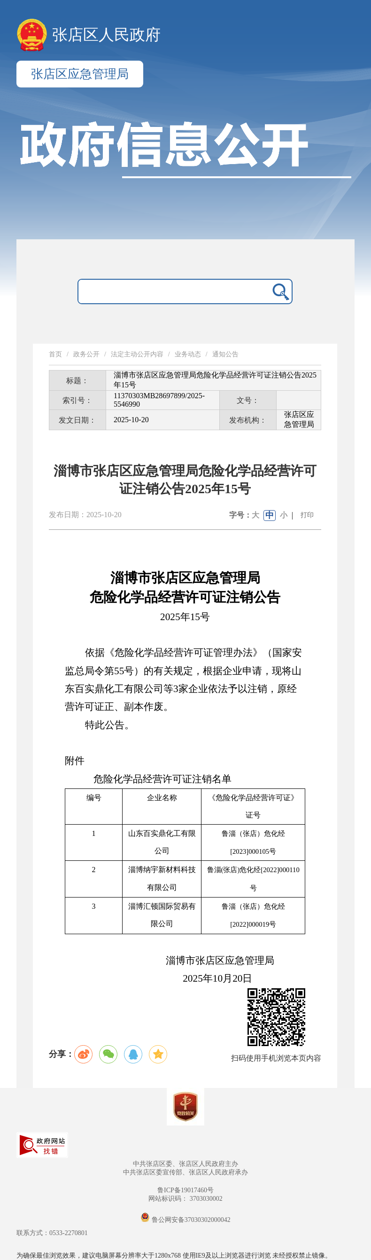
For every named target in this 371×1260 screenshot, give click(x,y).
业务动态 (188, 354)
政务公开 (86, 354)
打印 (307, 515)
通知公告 (225, 354)
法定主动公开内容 (137, 354)
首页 (55, 354)
